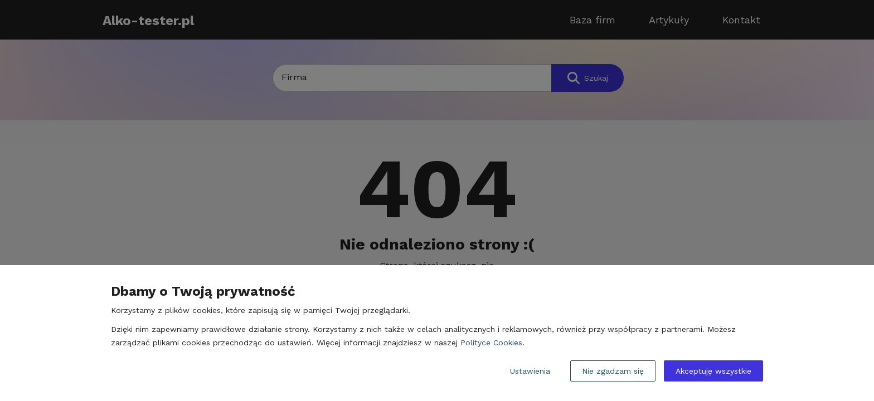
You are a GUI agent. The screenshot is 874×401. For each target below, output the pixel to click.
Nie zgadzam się (613, 370)
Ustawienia (530, 370)
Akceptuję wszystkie (713, 370)
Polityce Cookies (491, 342)
